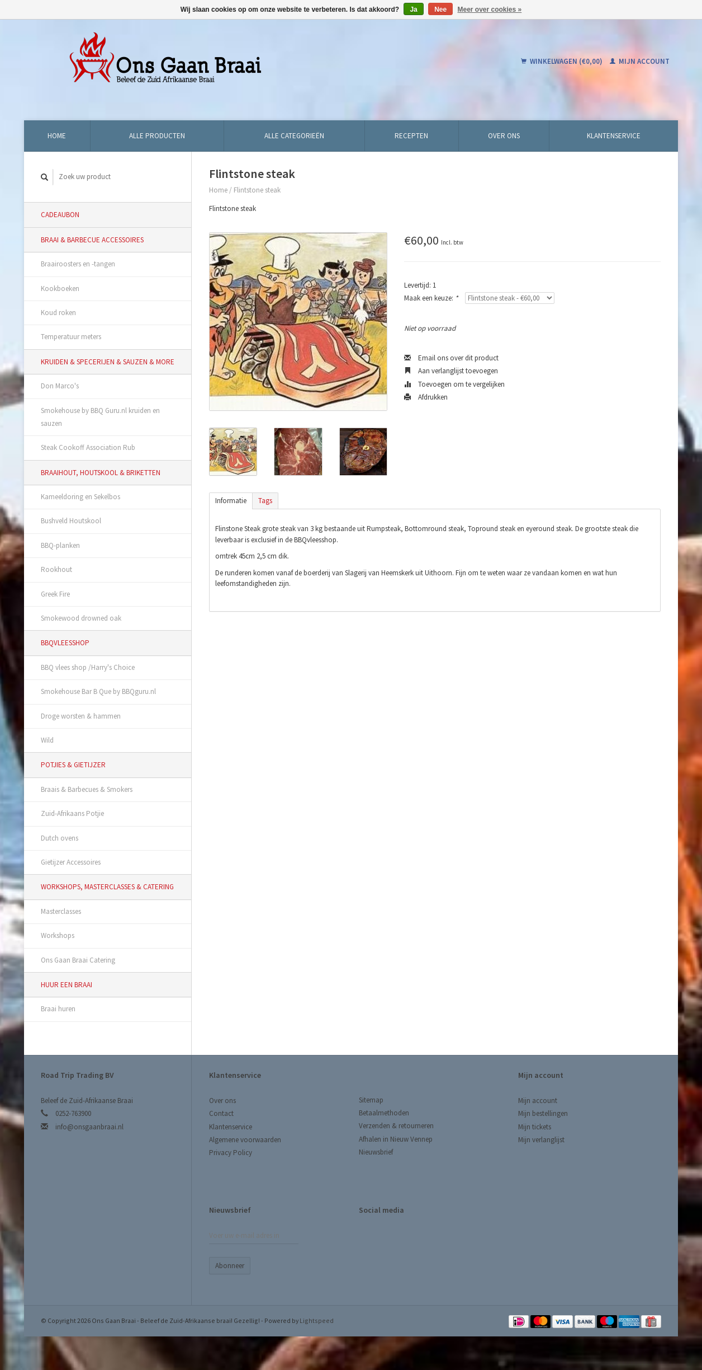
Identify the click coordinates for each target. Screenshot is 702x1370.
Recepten (411, 135)
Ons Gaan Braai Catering (78, 960)
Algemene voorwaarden (245, 1139)
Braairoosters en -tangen (78, 264)
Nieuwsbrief (376, 1152)
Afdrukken (426, 397)
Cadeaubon (60, 214)
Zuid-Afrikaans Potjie (72, 813)
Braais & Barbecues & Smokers (86, 789)
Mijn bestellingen (543, 1113)
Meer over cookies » (490, 9)
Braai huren (58, 1009)
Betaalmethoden (384, 1113)
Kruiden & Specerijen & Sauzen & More (107, 362)
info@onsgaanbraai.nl (89, 1127)
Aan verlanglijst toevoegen (451, 371)
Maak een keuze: (431, 298)
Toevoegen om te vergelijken (454, 384)
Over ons (504, 135)
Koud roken (58, 312)
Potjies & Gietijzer (73, 765)
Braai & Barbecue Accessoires (92, 240)
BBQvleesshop (65, 643)
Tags (265, 500)
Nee (440, 9)
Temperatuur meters (71, 336)
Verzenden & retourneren (396, 1125)
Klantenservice (614, 135)
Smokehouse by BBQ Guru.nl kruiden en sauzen (100, 417)
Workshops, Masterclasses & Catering (107, 887)
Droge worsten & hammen (81, 716)
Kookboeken (60, 288)
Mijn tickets (534, 1127)
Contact (221, 1113)
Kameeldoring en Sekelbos (80, 496)
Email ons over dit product (451, 358)
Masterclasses (61, 911)
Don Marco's (60, 386)
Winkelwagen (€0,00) (562, 61)
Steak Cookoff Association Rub (88, 447)
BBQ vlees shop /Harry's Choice (88, 667)
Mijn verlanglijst (541, 1139)
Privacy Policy (230, 1152)
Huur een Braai (66, 984)
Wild (47, 740)
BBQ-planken (60, 545)
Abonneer (229, 1265)
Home (57, 135)
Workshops (57, 935)
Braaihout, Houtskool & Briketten (100, 472)
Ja (413, 9)
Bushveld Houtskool (71, 521)
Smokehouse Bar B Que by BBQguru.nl (98, 691)
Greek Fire (55, 594)
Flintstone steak (257, 190)
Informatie (230, 500)
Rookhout (56, 569)
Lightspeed (317, 1320)
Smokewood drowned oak (81, 618)
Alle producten (157, 135)
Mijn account (640, 61)
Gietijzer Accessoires (71, 862)
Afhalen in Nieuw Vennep (396, 1139)
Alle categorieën (294, 135)
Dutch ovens (59, 838)
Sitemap (371, 1100)
